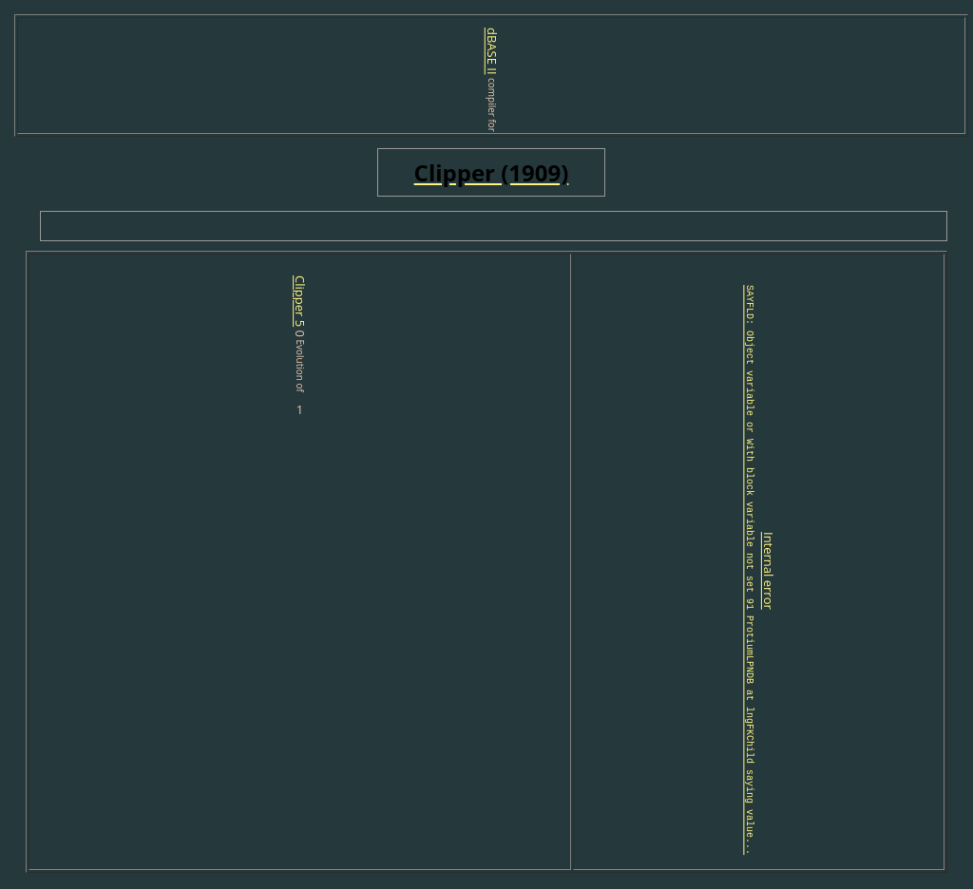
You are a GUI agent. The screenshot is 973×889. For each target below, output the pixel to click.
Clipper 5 (228, 301)
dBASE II (492, 51)
